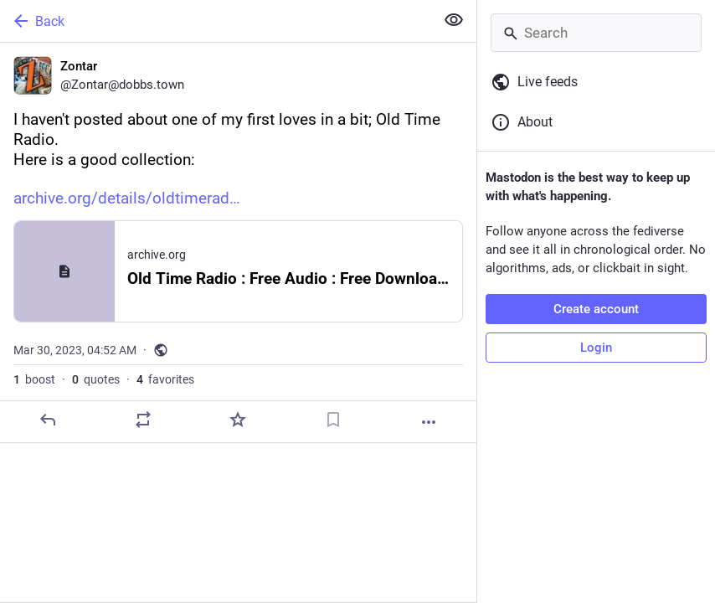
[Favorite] (238, 420)
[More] (429, 422)
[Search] (596, 32)
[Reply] (48, 420)
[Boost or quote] (143, 420)
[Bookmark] (333, 420)
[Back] (215, 21)
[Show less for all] (453, 20)
